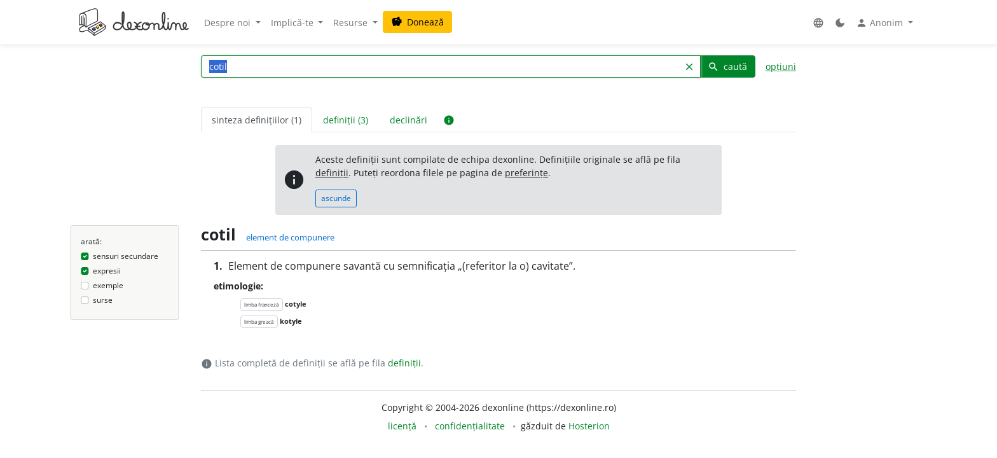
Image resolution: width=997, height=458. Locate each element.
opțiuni (781, 66)
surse (103, 300)
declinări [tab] (408, 120)
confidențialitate (470, 426)
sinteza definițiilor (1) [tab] (256, 120)
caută (727, 66)
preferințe (526, 173)
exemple (108, 285)
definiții (331, 173)
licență (402, 426)
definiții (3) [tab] (345, 120)
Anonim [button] (880, 23)
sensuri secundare (125, 256)
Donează (417, 22)
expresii (107, 270)
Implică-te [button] (293, 23)
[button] (818, 22)
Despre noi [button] (228, 23)
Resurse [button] (351, 23)
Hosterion (589, 426)
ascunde (336, 198)
